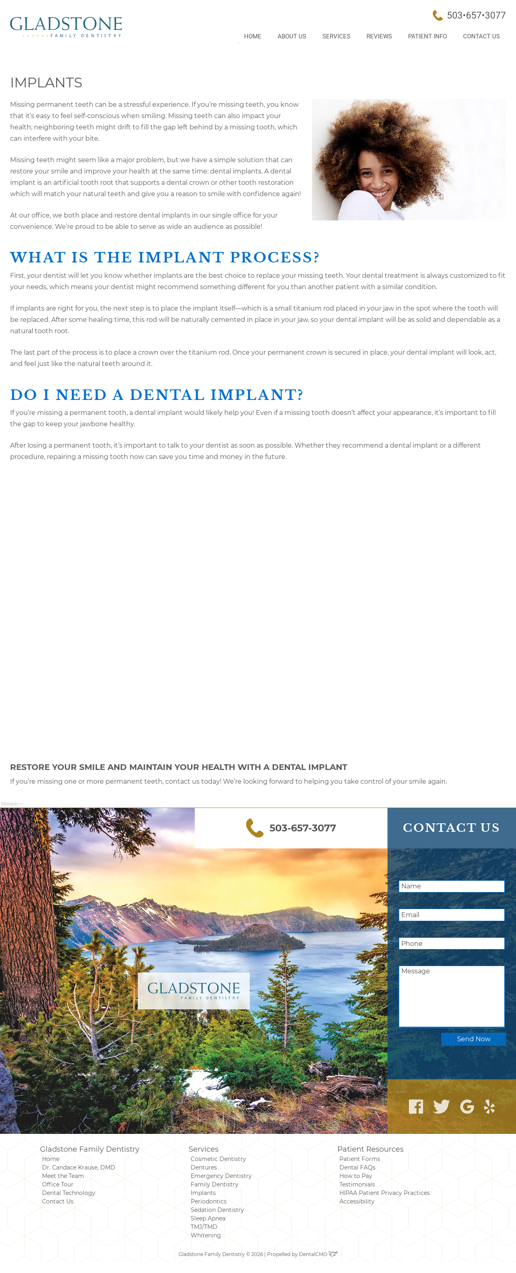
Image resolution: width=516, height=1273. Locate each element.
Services (336, 36)
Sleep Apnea (208, 1218)
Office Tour (58, 1184)
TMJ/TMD (204, 1227)
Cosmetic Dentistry (218, 1159)
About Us (292, 36)
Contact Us (481, 36)
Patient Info (427, 36)
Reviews (379, 36)
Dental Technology (68, 1193)
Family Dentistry (214, 1184)
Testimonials (357, 1184)
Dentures (204, 1167)
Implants (203, 1193)
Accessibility (357, 1201)
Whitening (206, 1235)
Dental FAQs (357, 1167)
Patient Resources (370, 1149)
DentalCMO (318, 1254)
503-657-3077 (291, 827)
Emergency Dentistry (221, 1176)
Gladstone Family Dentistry (89, 1149)
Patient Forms (359, 1159)
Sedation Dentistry (217, 1210)
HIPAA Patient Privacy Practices (384, 1193)
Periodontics (209, 1201)
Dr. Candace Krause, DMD (78, 1167)
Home (252, 36)
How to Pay (355, 1176)
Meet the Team (63, 1176)
